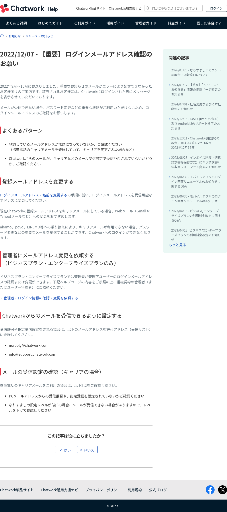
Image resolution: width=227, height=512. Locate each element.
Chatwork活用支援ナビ (125, 8)
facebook (210, 489)
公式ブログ (158, 489)
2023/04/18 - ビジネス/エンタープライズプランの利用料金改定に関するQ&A (196, 215)
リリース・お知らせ (39, 36)
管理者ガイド (146, 23)
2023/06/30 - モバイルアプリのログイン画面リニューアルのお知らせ (196, 198)
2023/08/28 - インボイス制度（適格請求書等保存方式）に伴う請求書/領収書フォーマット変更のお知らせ (196, 162)
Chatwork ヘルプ (29, 8)
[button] (65, 449)
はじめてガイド (50, 23)
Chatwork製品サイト (91, 8)
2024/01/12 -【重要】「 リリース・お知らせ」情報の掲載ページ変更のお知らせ (196, 89)
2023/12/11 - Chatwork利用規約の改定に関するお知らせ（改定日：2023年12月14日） (195, 143)
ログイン (216, 8)
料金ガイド (177, 23)
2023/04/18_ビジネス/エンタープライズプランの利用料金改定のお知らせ (196, 235)
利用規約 (135, 489)
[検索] (174, 8)
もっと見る (177, 244)
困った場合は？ (209, 23)
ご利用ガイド (84, 23)
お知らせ (14, 36)
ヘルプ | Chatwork (2, 35)
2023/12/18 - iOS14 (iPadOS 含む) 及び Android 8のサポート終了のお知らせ (195, 123)
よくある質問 (16, 23)
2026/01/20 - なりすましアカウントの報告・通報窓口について (196, 72)
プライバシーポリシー (103, 489)
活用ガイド (115, 23)
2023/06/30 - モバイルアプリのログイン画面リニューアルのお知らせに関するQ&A (196, 181)
